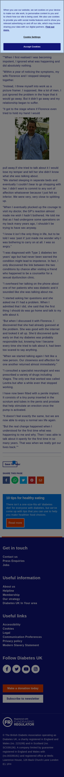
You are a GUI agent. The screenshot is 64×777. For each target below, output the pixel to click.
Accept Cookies (32, 46)
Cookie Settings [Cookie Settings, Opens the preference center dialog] (31, 37)
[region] (32, 26)
